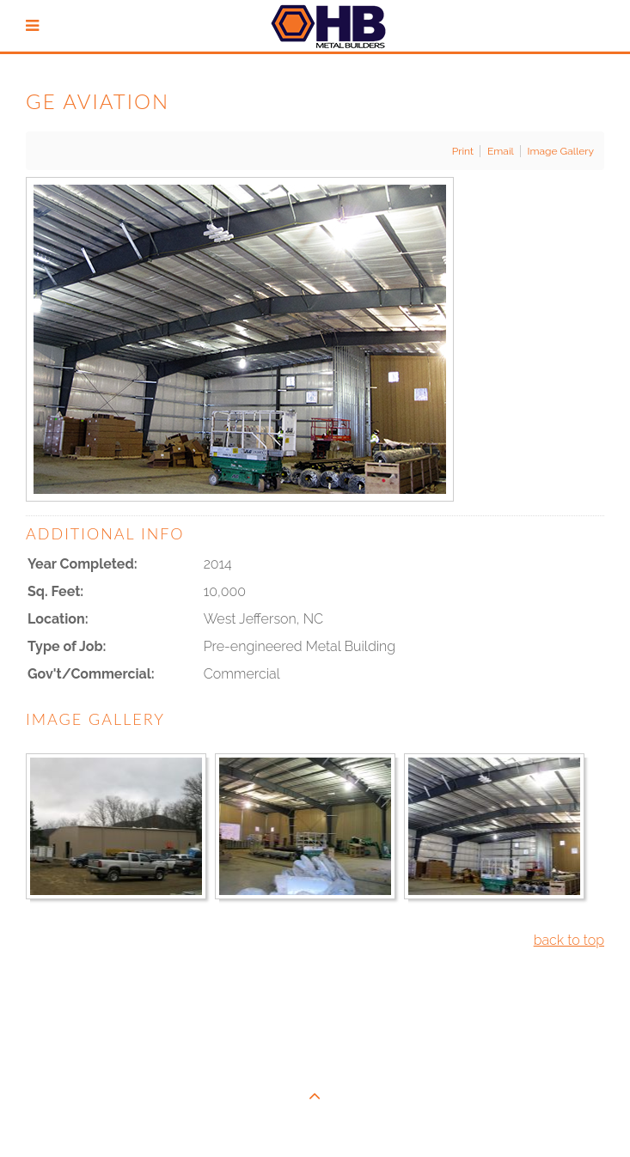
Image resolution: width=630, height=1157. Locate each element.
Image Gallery (561, 151)
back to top (569, 940)
